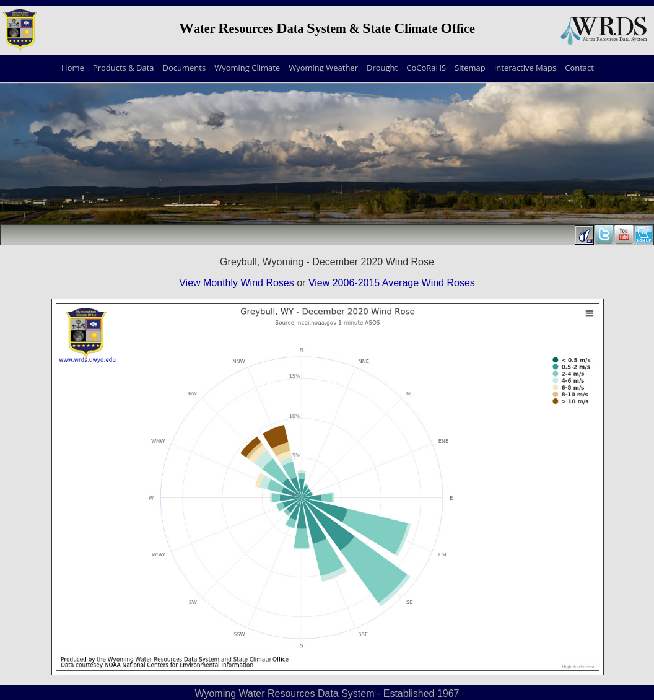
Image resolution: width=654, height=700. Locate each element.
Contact (579, 67)
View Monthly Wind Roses (236, 283)
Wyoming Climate (247, 67)
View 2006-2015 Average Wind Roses (391, 283)
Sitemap (470, 67)
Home (72, 67)
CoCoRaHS (426, 67)
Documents (184, 67)
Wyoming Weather (323, 67)
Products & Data (123, 67)
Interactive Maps (525, 67)
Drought (382, 67)
